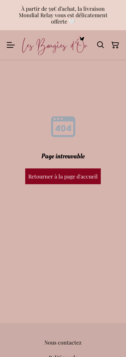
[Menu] (10, 45)
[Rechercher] (100, 45)
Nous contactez (63, 342)
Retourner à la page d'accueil (63, 176)
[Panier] (115, 45)
